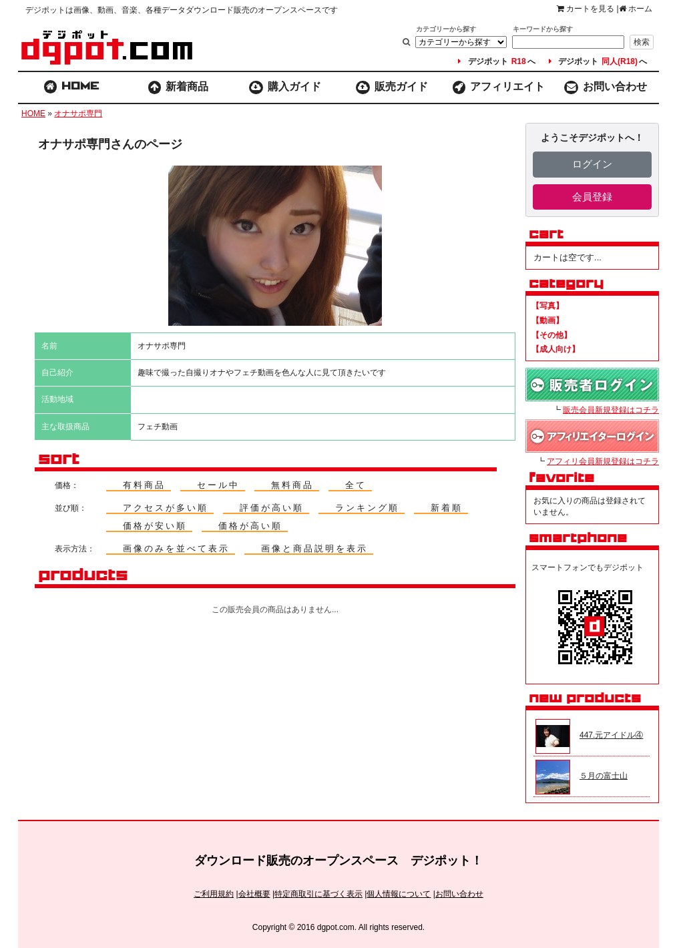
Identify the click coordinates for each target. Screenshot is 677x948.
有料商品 (144, 485)
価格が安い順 (155, 526)
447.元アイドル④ (611, 735)
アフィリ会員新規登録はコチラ (603, 461)
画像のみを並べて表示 (176, 548)
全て (356, 485)
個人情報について (399, 894)
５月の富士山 (604, 775)
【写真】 (547, 305)
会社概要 (254, 894)
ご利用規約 (214, 894)
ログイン (592, 164)
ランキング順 (367, 508)
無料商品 (292, 485)
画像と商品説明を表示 (314, 548)
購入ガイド (285, 87)
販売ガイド (392, 87)
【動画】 (547, 320)
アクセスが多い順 (165, 508)
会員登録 (592, 196)
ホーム (635, 8)
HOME (33, 113)
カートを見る (585, 8)
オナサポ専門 (78, 113)
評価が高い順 (272, 508)
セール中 (218, 485)
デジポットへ (496, 61)
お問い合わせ (605, 87)
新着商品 (178, 87)
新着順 (447, 508)
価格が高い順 (250, 526)
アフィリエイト (499, 87)
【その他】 (551, 335)
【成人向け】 (555, 349)
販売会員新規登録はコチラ (611, 410)
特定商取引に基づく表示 (318, 894)
